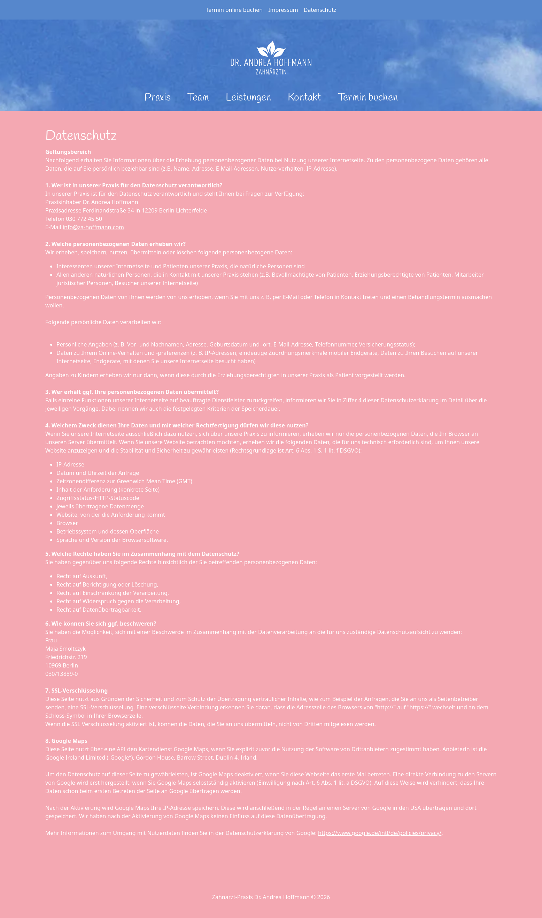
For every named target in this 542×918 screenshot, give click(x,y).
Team (198, 98)
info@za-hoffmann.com (93, 227)
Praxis (157, 98)
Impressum (283, 10)
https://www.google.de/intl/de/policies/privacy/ (379, 833)
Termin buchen (368, 98)
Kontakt (304, 98)
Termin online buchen (234, 10)
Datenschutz (320, 10)
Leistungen (248, 98)
